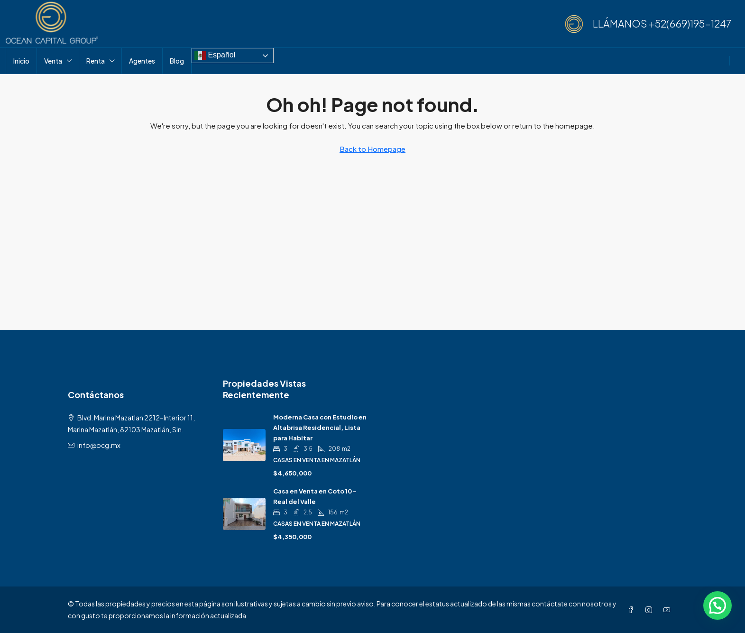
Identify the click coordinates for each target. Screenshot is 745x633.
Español (214, 55)
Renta (95, 60)
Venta (53, 60)
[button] (717, 605)
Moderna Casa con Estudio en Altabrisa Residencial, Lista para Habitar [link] (320, 427)
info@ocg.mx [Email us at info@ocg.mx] (98, 445)
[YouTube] (668, 609)
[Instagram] (650, 609)
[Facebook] (632, 609)
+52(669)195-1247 (690, 23)
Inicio (21, 60)
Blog (177, 60)
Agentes (142, 60)
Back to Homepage (372, 148)
